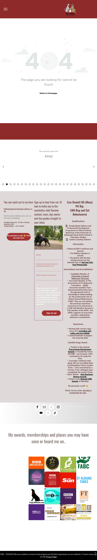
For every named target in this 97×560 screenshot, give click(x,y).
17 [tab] (41, 184)
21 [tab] (56, 184)
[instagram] (58, 407)
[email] (44, 407)
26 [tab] (75, 184)
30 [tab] (90, 184)
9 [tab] (10, 184)
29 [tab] (86, 184)
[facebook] (37, 407)
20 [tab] (52, 184)
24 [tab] (67, 184)
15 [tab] (33, 184)
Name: (38, 255)
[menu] (5, 9)
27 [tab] (79, 184)
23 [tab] (63, 184)
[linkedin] (51, 407)
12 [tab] (22, 184)
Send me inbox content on (46, 275)
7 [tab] (3, 184)
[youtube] (41, 413)
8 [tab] (7, 184)
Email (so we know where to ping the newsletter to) (47, 265)
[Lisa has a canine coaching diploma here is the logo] (68, 465)
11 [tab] (18, 184)
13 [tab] (26, 184)
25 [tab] (71, 184)
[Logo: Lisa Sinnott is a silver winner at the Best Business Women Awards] (52, 465)
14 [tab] (29, 184)
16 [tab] (37, 184)
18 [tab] (44, 184)
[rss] (48, 413)
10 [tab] (14, 184)
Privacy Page (51, 556)
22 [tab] (60, 184)
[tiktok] (55, 413)
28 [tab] (82, 184)
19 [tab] (48, 184)
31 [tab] (94, 184)
